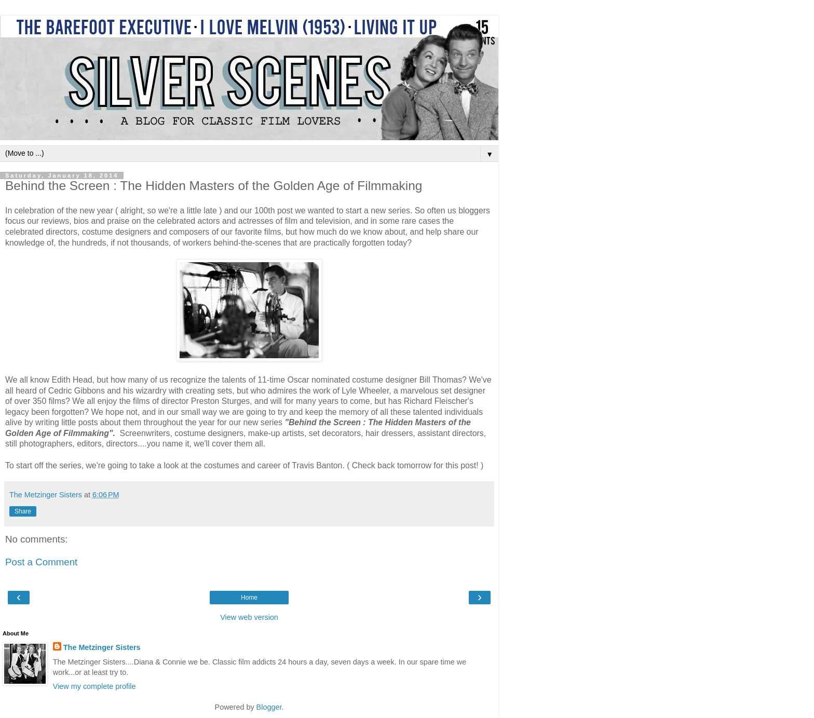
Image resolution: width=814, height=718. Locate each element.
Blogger (269, 707)
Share (23, 511)
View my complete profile (94, 686)
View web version (249, 617)
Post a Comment (41, 562)
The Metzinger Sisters (102, 647)
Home (249, 597)
